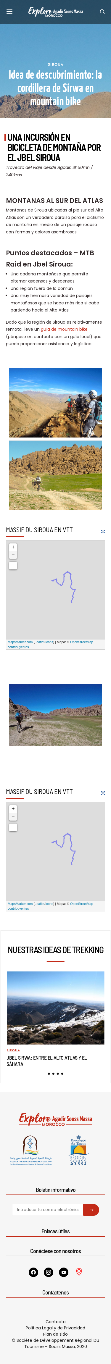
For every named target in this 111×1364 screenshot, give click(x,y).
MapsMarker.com (20, 642)
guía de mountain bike (64, 329)
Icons (49, 642)
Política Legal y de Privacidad (55, 1328)
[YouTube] (63, 1272)
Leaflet (39, 642)
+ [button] (13, 547)
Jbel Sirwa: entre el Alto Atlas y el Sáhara (47, 1060)
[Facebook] (33, 1272)
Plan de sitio (55, 1334)
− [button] (13, 554)
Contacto (56, 1322)
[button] (49, 1073)
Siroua (55, 65)
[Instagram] (48, 1272)
